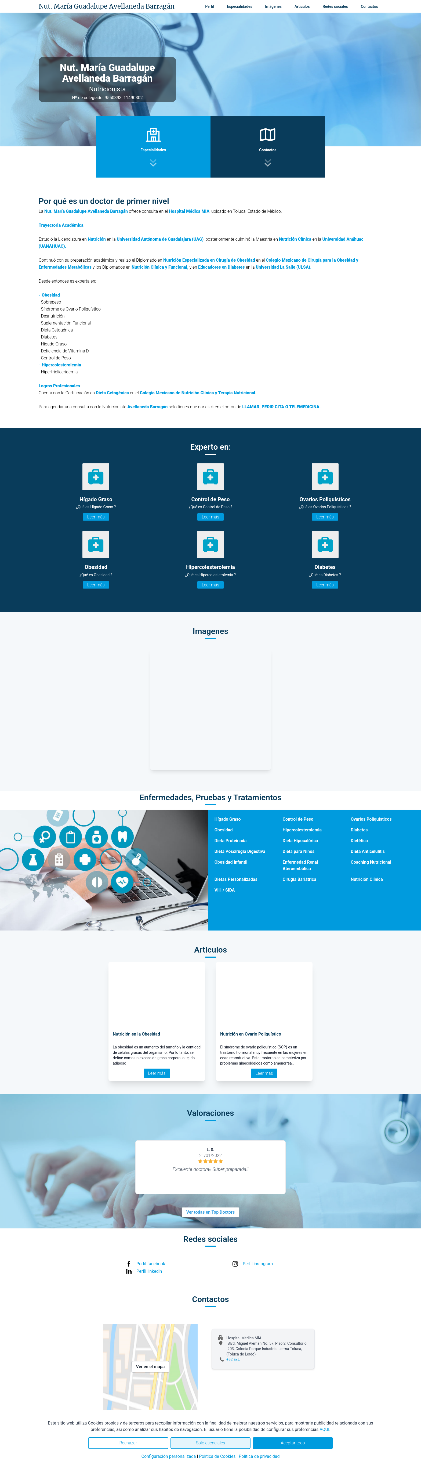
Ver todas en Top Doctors (210, 1212)
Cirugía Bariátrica (299, 879)
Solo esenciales (210, 1442)
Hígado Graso (228, 819)
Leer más (96, 517)
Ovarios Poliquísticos (371, 819)
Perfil (209, 6)
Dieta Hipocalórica (300, 840)
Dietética (359, 840)
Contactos (369, 6)
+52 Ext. (233, 1359)
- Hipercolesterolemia (60, 364)
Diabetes (359, 829)
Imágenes (273, 6)
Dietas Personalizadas (236, 879)
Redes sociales (335, 6)
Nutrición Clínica (367, 879)
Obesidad (224, 829)
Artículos (302, 6)
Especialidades (239, 6)
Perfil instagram (258, 1263)
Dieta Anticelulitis (368, 851)
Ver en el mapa (150, 1366)
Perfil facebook (150, 1263)
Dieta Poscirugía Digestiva (240, 851)
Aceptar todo (293, 1442)
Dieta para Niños (298, 851)
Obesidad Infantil (231, 862)
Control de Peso (297, 819)
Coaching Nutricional (371, 862)
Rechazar (128, 1442)
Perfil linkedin (149, 1271)
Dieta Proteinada (231, 840)
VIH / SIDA (225, 890)
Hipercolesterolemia (302, 829)
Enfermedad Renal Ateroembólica (300, 865)
